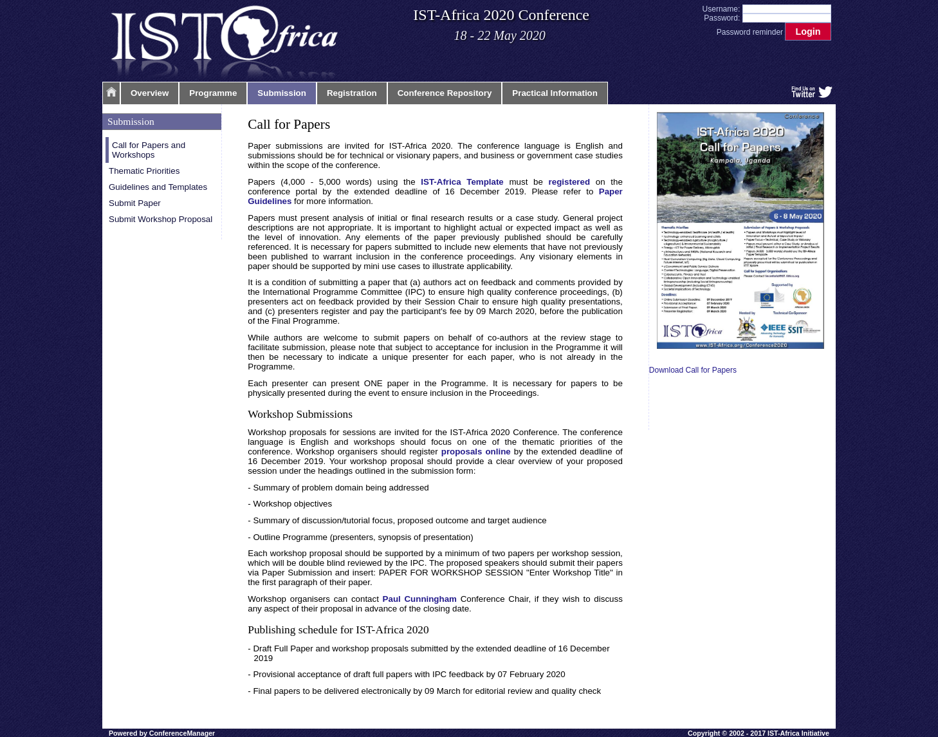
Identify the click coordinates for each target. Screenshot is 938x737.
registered (569, 182)
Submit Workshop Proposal (160, 219)
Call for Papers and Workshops (148, 150)
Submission (281, 93)
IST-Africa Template (462, 182)
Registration (352, 93)
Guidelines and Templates (158, 187)
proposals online (476, 451)
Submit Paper (135, 203)
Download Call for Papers (693, 370)
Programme (213, 93)
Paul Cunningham (420, 599)
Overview (150, 93)
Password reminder (750, 32)
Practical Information (555, 93)
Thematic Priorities (144, 171)
